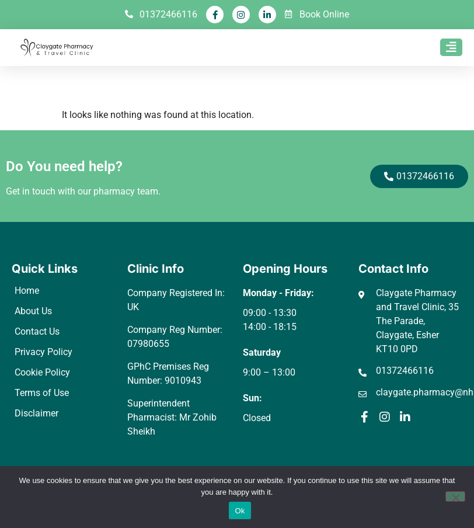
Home (27, 290)
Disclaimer (36, 413)
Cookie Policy (42, 372)
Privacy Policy (43, 351)
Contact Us (37, 331)
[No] (455, 496)
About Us (33, 311)
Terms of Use (42, 392)
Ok (240, 510)
